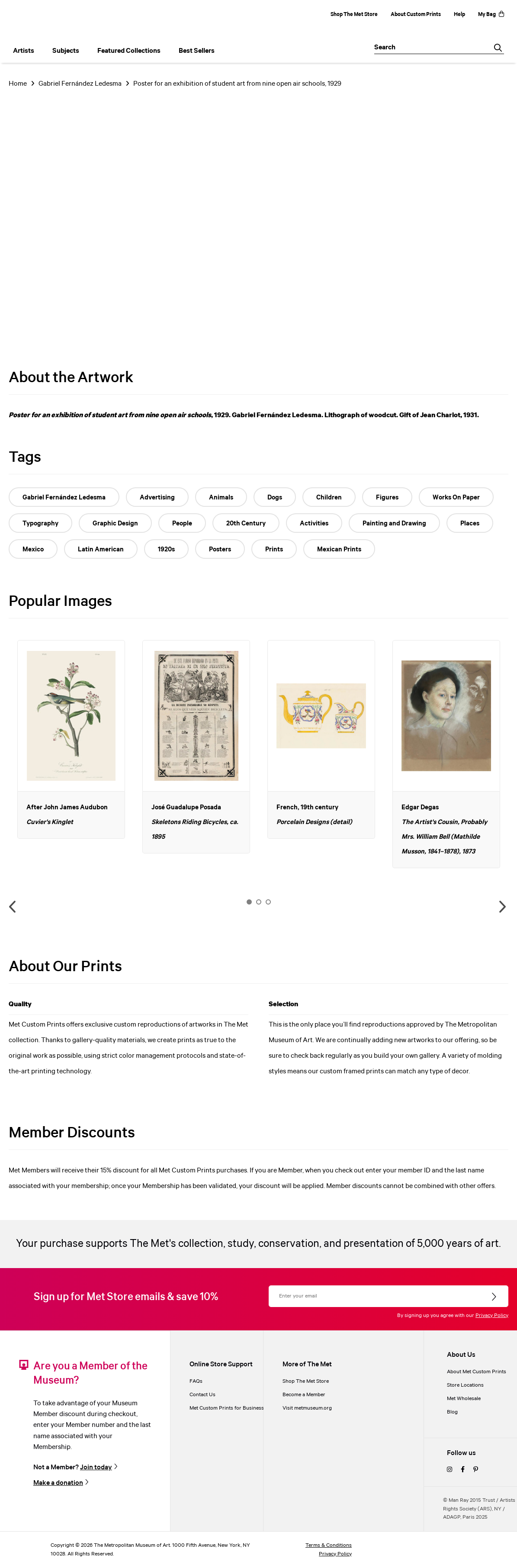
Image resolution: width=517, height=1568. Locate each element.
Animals (221, 497)
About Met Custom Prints (476, 1371)
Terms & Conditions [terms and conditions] (328, 1545)
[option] (71, 739)
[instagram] (449, 1470)
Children (329, 497)
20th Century (246, 523)
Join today (96, 1467)
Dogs (274, 497)
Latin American (101, 549)
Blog (452, 1412)
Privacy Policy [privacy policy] (335, 1554)
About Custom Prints (416, 14)
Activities (314, 523)
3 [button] (268, 902)
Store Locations (465, 1385)
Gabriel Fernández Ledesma (80, 83)
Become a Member (304, 1394)
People (182, 523)
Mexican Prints (339, 549)
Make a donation (58, 1483)
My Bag (491, 14)
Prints (274, 549)
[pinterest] (475, 1470)
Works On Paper (456, 497)
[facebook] (463, 1470)
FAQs (195, 1381)
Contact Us (202, 1394)
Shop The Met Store (354, 14)
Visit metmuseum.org (307, 1408)
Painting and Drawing (394, 523)
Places (469, 523)
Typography (40, 523)
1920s (166, 549)
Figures (387, 497)
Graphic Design (115, 523)
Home (18, 83)
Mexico (33, 549)
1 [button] (249, 902)
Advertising (157, 497)
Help (459, 14)
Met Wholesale (464, 1398)
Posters (220, 549)
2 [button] (258, 902)
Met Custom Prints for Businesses (229, 1408)
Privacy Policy (491, 1315)
